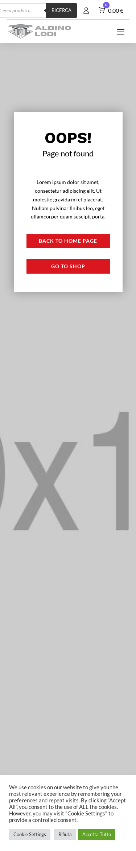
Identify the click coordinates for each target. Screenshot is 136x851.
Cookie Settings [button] (29, 834)
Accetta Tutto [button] (96, 834)
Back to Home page (68, 241)
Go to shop (68, 266)
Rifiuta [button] (65, 834)
